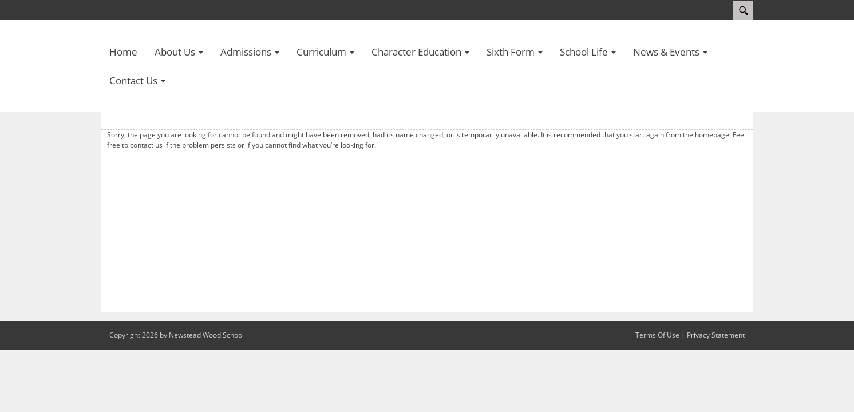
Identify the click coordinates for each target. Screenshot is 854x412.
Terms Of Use (657, 335)
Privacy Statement (716, 335)
